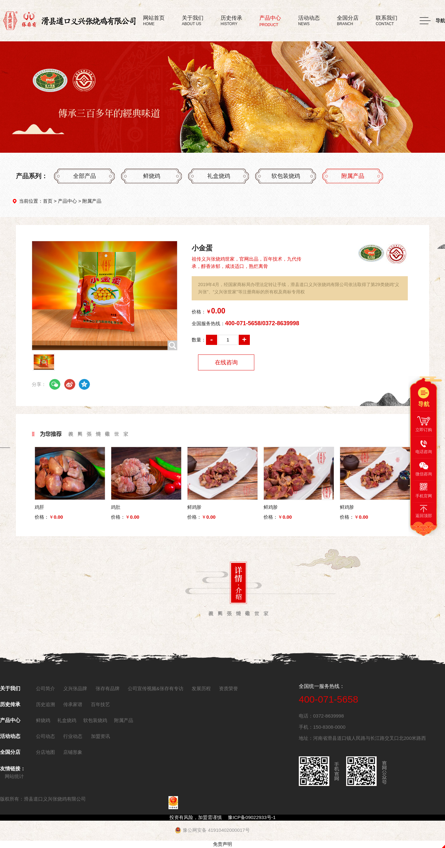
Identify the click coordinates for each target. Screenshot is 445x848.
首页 (47, 201)
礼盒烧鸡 (218, 176)
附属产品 (352, 176)
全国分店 (10, 752)
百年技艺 (100, 704)
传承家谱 (72, 704)
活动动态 (10, 736)
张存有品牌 (108, 688)
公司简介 (45, 688)
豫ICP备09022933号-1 (252, 817)
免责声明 (222, 844)
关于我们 (10, 688)
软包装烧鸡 (285, 176)
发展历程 (201, 688)
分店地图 (45, 752)
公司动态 (45, 736)
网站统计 (14, 776)
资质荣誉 (228, 688)
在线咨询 (226, 362)
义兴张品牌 (75, 688)
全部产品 (84, 176)
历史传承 (10, 704)
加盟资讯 (100, 736)
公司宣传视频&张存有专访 (155, 688)
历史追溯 (45, 704)
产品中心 (67, 201)
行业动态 (72, 736)
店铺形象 (72, 752)
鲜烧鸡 (151, 176)
